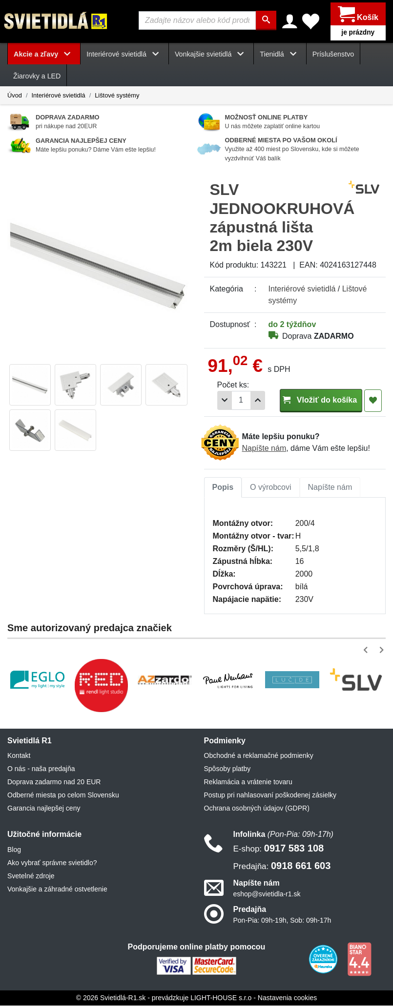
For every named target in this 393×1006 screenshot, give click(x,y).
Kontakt (18, 756)
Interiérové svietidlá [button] (124, 54)
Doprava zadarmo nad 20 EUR (54, 782)
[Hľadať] (266, 20)
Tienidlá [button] (280, 54)
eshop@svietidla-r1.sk (267, 894)
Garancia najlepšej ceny (43, 809)
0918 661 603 (282, 865)
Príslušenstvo (333, 54)
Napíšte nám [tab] (330, 488)
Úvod (14, 95)
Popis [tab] (223, 488)
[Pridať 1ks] (257, 400)
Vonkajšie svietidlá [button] (211, 54)
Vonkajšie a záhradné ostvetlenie (57, 889)
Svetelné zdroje (31, 876)
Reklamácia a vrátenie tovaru (248, 782)
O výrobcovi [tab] (270, 488)
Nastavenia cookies (287, 998)
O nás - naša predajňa (41, 769)
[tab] (223, 488)
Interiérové (302, 289)
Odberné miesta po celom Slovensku (63, 795)
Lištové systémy (117, 95)
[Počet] (241, 400)
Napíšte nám (264, 449)
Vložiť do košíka (321, 400)
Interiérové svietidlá (58, 95)
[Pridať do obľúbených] (373, 401)
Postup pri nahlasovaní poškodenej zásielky (270, 795)
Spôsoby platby (227, 769)
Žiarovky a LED (37, 76)
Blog (14, 849)
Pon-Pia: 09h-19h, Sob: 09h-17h (282, 921)
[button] (367, 650)
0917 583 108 (278, 848)
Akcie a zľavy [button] (44, 54)
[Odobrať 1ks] (224, 400)
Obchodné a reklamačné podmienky (258, 756)
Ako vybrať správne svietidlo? (52, 863)
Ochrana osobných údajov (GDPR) (257, 809)
